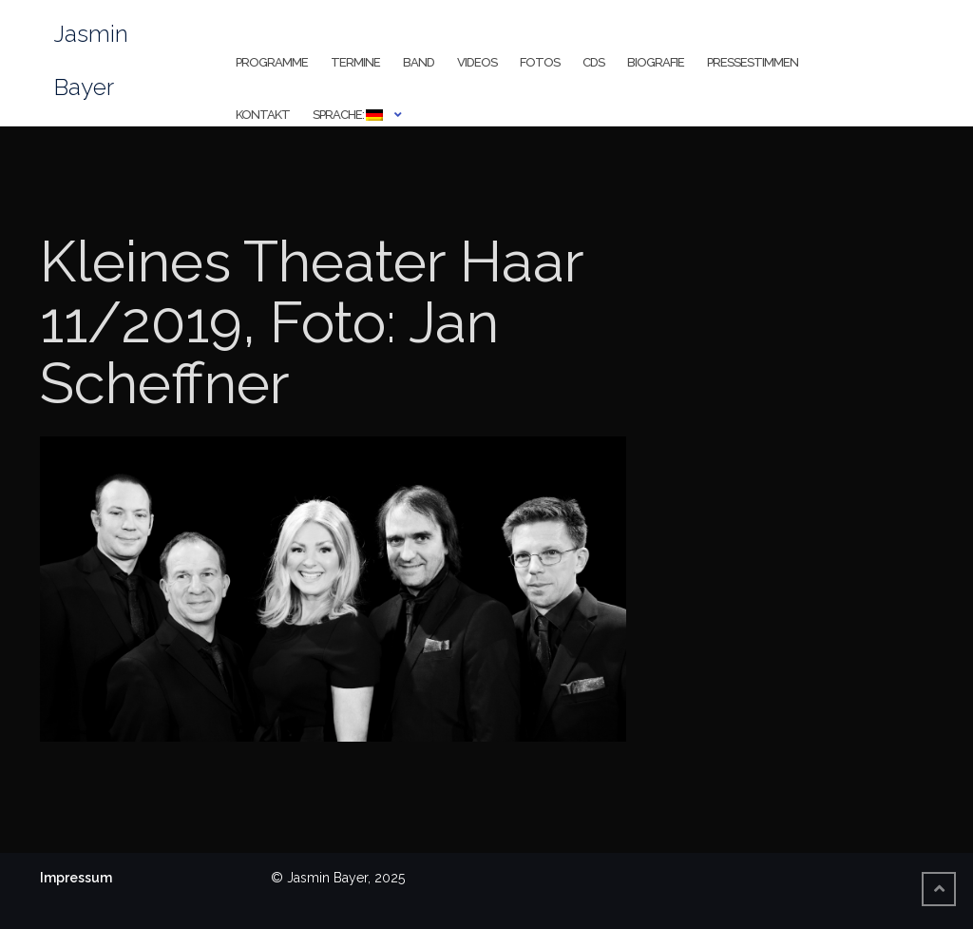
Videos (477, 62)
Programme (272, 62)
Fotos (540, 62)
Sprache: (348, 114)
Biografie (655, 62)
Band (418, 62)
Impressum (76, 877)
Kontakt (263, 114)
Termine (355, 62)
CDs (593, 62)
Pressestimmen (752, 62)
